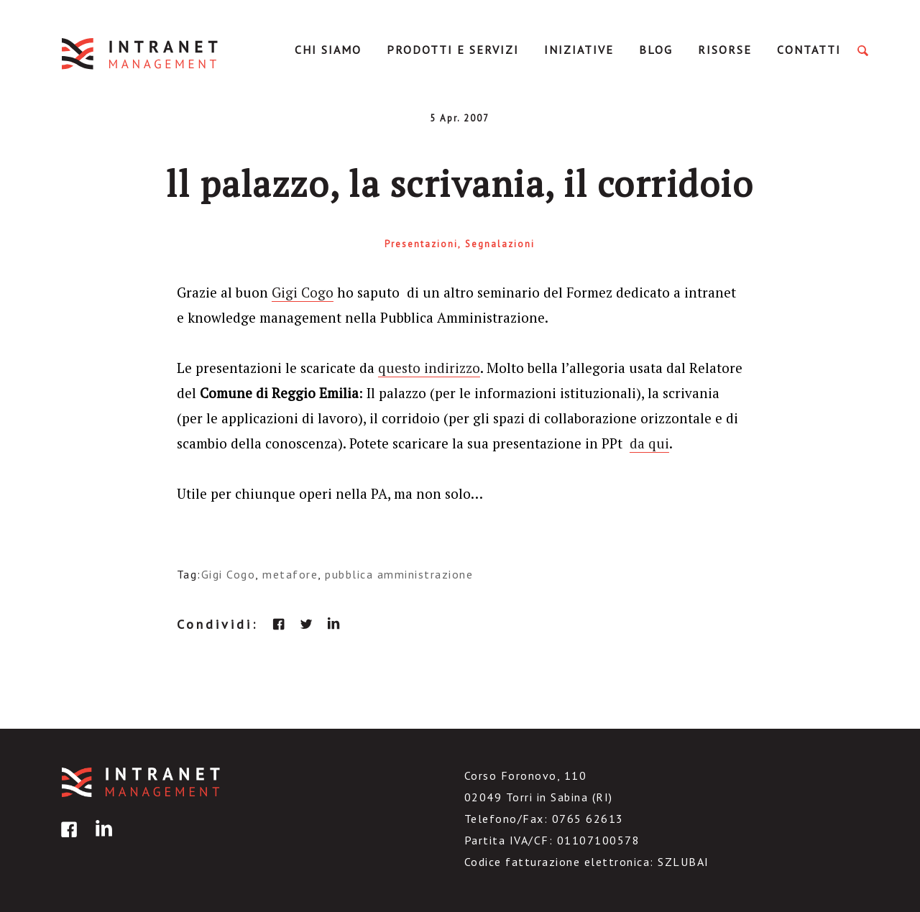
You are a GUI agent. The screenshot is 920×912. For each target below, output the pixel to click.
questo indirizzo (429, 368)
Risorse (725, 49)
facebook (278, 623)
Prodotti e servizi (453, 49)
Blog (656, 49)
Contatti (809, 49)
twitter (306, 623)
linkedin (333, 623)
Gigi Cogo (303, 292)
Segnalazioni (500, 244)
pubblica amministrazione (399, 574)
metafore (290, 574)
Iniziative (579, 49)
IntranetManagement (141, 53)
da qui (649, 443)
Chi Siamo (328, 49)
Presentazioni (421, 244)
